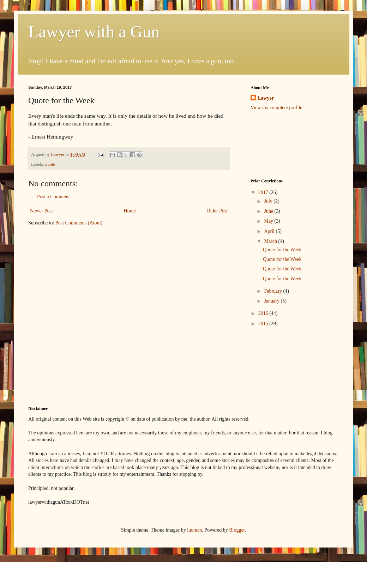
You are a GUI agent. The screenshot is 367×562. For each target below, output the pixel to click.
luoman (194, 530)
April (270, 231)
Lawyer (58, 154)
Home (130, 210)
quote (50, 164)
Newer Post (41, 210)
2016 (264, 313)
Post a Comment (53, 196)
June (269, 211)
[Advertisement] (322, 361)
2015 (264, 323)
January (272, 301)
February (273, 291)
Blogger (237, 530)
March (271, 241)
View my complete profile (276, 107)
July (268, 201)
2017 (264, 192)
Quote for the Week (282, 249)
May (269, 221)
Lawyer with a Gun (94, 31)
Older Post (217, 210)
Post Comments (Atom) (78, 223)
